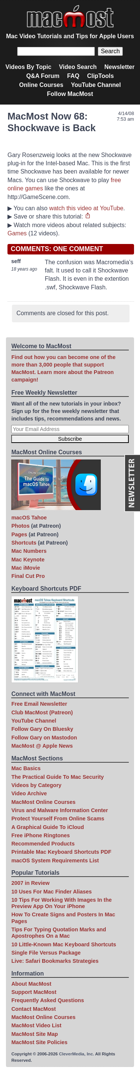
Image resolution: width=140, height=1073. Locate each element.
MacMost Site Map (34, 1034)
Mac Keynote (27, 560)
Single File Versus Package (46, 953)
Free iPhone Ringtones (40, 835)
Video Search (78, 67)
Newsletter (120, 67)
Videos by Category (36, 785)
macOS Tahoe (29, 518)
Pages (19, 534)
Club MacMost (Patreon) (42, 712)
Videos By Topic (29, 67)
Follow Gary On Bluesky (42, 729)
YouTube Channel (96, 85)
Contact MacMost (33, 1009)
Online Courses (41, 85)
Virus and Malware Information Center (59, 810)
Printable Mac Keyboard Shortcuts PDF (61, 852)
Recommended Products (43, 844)
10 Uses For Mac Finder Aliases (51, 892)
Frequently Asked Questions (47, 1000)
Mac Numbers (28, 551)
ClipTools (100, 76)
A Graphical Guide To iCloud (47, 827)
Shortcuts (23, 543)
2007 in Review (30, 883)
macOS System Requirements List (55, 860)
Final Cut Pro (28, 576)
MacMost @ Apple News (42, 746)
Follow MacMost (70, 94)
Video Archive (29, 793)
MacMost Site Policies (39, 1042)
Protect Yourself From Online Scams (57, 819)
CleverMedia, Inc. (76, 1054)
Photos (20, 526)
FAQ (73, 76)
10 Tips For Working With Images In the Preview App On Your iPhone (61, 903)
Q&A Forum (42, 76)
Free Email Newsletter (39, 704)
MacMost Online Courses (43, 802)
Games (17, 233)
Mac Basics (25, 768)
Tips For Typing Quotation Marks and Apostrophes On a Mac (58, 932)
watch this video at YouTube (86, 208)
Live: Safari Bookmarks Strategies (55, 961)
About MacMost (31, 984)
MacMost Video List (36, 1025)
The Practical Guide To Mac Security (57, 777)
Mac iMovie (25, 568)
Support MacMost (33, 992)
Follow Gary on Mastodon (44, 738)
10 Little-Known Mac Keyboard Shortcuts (63, 944)
